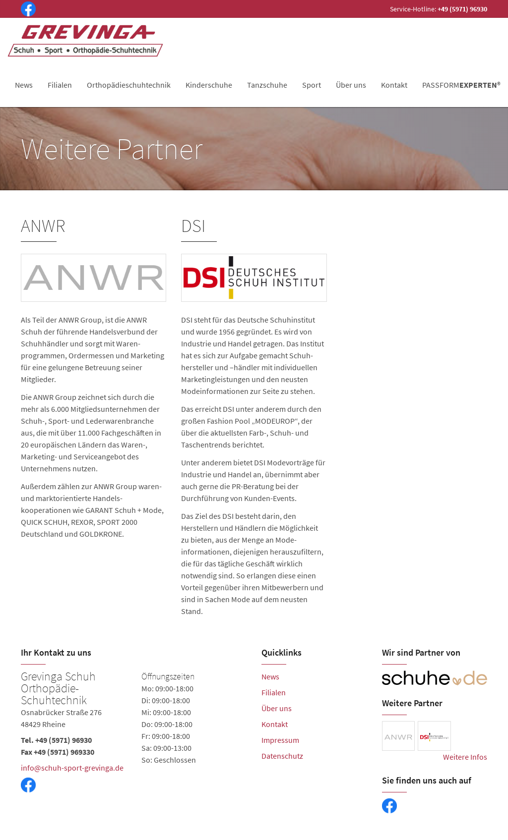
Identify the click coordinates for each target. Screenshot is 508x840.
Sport (311, 85)
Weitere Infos (465, 757)
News (24, 85)
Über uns (351, 85)
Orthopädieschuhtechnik (129, 85)
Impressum (280, 740)
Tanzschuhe (267, 85)
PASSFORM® (461, 85)
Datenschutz (282, 756)
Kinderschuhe (209, 85)
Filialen (60, 85)
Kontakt (394, 85)
